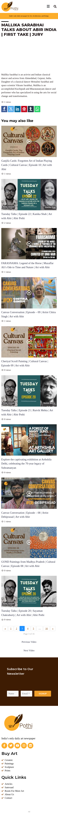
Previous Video (29, 642)
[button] (48, 6)
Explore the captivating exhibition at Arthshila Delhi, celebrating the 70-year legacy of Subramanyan (26, 463)
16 (46, 628)
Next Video (29, 650)
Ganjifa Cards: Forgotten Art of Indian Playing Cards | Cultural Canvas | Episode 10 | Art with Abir (26, 165)
